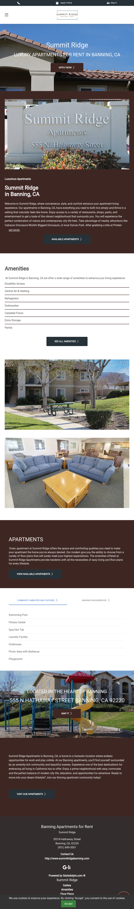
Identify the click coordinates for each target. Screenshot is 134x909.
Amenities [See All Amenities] (67, 889)
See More (14, 230)
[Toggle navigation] (6, 14)
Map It (112, 3)
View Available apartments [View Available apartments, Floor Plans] (35, 574)
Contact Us (67, 854)
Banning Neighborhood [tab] (96, 600)
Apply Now (67, 67)
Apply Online (64, 3)
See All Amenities (67, 341)
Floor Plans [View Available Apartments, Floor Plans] (67, 894)
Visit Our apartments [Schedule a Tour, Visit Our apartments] (32, 794)
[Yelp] (69, 867)
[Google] (65, 867)
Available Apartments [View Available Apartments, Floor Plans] (67, 239)
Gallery (67, 885)
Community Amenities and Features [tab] (37, 600)
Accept (68, 903)
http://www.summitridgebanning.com (67, 858)
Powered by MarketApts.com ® (67, 875)
